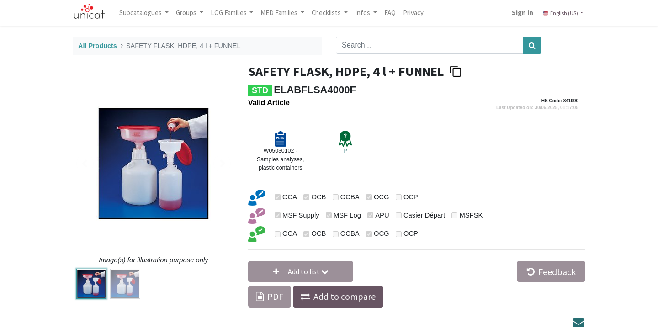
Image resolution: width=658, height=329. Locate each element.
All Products (97, 45)
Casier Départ (424, 215)
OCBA (350, 197)
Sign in (520, 12)
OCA (289, 197)
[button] (300, 271)
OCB (318, 197)
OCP (410, 197)
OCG (381, 197)
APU (382, 215)
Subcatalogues (144, 12)
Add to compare (344, 296)
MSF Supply (300, 215)
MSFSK (471, 215)
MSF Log (347, 215)
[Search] (532, 45)
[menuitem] (392, 12)
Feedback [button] (551, 271)
